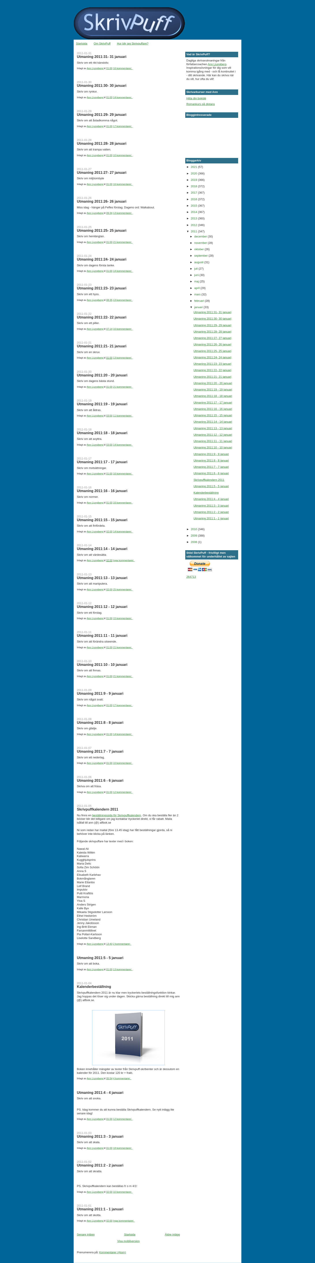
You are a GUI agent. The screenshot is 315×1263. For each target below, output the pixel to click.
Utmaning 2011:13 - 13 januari (102, 578)
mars (198, 294)
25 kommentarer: (123, 589)
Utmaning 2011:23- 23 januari (101, 288)
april (197, 288)
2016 (194, 199)
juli (196, 268)
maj (197, 281)
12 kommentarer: (123, 792)
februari (199, 300)
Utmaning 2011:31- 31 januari (101, 57)
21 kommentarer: (123, 242)
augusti (199, 262)
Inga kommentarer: (124, 560)
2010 (194, 529)
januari (199, 307)
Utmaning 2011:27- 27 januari (101, 172)
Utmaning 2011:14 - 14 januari (102, 549)
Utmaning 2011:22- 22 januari (101, 317)
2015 (194, 205)
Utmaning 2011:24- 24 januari (101, 259)
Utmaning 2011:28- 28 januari (101, 143)
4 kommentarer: (122, 1078)
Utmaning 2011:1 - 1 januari (100, 1209)
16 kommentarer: (123, 68)
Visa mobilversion (128, 1241)
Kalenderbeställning (94, 987)
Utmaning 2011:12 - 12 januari (102, 607)
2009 (194, 535)
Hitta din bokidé (196, 98)
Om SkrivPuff (102, 43)
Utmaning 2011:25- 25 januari (101, 230)
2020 (194, 173)
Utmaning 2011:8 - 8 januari (100, 722)
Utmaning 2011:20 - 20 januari (102, 375)
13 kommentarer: (123, 213)
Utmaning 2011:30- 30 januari (101, 85)
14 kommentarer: (123, 97)
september (201, 255)
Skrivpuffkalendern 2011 (97, 809)
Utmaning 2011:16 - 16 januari (102, 491)
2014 (194, 212)
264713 (191, 576)
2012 (194, 225)
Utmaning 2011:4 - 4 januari (100, 1092)
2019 (194, 179)
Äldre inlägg (172, 1234)
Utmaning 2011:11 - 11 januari (102, 635)
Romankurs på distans (200, 104)
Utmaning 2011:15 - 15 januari (102, 520)
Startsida (81, 43)
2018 (194, 186)
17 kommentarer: (123, 126)
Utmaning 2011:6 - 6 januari (100, 780)
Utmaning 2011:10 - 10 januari (102, 665)
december (201, 236)
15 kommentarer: (123, 618)
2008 (194, 542)
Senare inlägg (85, 1234)
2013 (194, 218)
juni (197, 275)
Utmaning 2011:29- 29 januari (101, 115)
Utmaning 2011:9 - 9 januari (100, 693)
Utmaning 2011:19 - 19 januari (102, 404)
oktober (199, 249)
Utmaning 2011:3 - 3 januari (100, 1136)
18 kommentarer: (123, 1148)
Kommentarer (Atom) (112, 1252)
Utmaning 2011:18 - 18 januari (102, 433)
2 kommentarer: (122, 944)
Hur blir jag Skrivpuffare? (132, 43)
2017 (194, 192)
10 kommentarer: (123, 155)
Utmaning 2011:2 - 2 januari (100, 1165)
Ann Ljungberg (217, 64)
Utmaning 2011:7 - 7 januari (100, 751)
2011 (194, 231)
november (201, 242)
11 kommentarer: (123, 415)
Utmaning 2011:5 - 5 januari (100, 958)
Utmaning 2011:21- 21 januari (101, 346)
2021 (194, 167)
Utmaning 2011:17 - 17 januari (102, 462)
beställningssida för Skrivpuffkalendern (116, 815)
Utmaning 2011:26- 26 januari (101, 201)
